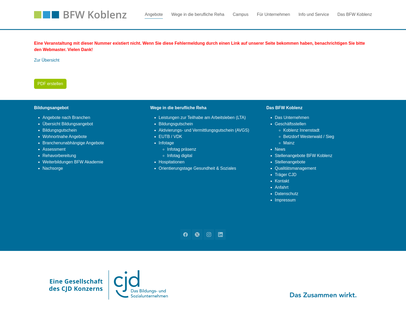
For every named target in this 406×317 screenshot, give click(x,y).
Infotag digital (179, 155)
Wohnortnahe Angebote (65, 136)
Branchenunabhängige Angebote (73, 143)
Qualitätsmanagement (295, 168)
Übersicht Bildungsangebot (68, 124)
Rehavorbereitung (59, 155)
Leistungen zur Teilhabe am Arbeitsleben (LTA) (202, 117)
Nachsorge (53, 168)
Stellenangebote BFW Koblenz (303, 155)
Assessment (54, 149)
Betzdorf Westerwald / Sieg (308, 136)
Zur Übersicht (46, 60)
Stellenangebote (290, 162)
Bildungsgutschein (60, 130)
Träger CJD (285, 174)
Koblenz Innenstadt (301, 130)
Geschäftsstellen (290, 124)
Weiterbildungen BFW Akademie (73, 162)
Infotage (166, 143)
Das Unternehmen (292, 117)
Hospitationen (172, 162)
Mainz (289, 143)
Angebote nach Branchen (66, 117)
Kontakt (282, 181)
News (280, 149)
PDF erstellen (50, 83)
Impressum (285, 200)
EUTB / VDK (170, 136)
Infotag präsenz (181, 149)
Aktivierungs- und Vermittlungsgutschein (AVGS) (204, 130)
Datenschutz (286, 193)
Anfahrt (282, 187)
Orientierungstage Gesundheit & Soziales (197, 168)
